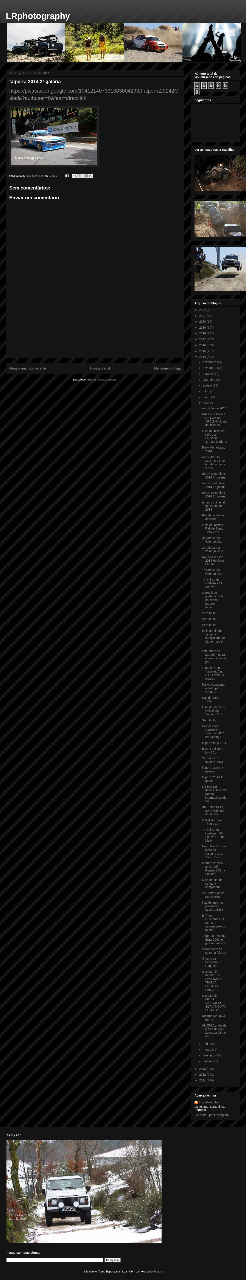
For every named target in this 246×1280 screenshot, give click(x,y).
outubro (208, 374)
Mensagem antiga (167, 368)
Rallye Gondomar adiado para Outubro (214, 688)
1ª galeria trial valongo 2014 (212, 571)
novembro (210, 368)
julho (206, 391)
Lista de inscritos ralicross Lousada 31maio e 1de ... (214, 436)
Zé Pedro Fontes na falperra (213, 894)
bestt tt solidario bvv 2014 (212, 750)
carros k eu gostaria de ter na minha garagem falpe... (213, 600)
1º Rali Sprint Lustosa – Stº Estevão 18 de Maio (213, 835)
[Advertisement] (95, 328)
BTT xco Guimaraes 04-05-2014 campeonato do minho (214, 923)
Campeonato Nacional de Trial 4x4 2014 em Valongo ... (213, 731)
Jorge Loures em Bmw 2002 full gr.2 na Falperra (214, 939)
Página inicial (100, 368)
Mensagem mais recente (27, 368)
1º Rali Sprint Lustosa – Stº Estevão (212, 583)
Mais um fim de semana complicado (212, 883)
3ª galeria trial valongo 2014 (212, 539)
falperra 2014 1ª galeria (212, 779)
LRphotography (38, 16)
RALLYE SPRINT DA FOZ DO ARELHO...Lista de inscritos (214, 419)
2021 (203, 315)
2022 (203, 310)
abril (206, 1043)
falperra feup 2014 (214, 743)
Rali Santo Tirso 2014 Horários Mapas (213, 560)
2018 (203, 333)
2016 (203, 345)
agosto (208, 385)
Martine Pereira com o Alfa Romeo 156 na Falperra (213, 868)
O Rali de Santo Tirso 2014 (212, 822)
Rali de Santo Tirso (211, 699)
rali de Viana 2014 (214, 408)
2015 (203, 351)
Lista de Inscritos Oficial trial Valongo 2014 (213, 710)
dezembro (210, 362)
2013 (203, 1068)
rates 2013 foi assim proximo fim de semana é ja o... (213, 462)
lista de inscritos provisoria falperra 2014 (213, 906)
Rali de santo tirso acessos (214, 517)
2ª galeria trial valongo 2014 (212, 549)
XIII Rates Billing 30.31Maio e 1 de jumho (213, 810)
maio (206, 403)
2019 (203, 327)
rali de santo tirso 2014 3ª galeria (214, 475)
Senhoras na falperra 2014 (212, 760)
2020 (203, 321)
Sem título (209, 613)
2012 (203, 1074)
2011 (203, 1080)
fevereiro (209, 1055)
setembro (209, 379)
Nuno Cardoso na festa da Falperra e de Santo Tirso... (214, 852)
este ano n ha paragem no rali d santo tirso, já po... (214, 656)
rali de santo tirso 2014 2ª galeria (214, 485)
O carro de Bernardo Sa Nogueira (212, 962)
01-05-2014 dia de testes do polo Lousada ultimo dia (214, 1031)
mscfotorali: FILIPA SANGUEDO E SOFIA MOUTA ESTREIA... (214, 1003)
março (207, 1049)
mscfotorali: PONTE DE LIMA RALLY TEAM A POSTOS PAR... (212, 980)
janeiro (208, 1061)
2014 (203, 357)
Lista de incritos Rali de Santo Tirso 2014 (212, 528)
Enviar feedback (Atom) (103, 379)
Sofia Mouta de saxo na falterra (214, 950)
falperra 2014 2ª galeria (212, 769)
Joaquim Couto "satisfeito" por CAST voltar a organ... (213, 673)
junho (207, 397)
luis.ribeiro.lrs (209, 1102)
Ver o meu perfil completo (212, 1115)
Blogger (158, 1271)
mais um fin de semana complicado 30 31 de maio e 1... (213, 638)
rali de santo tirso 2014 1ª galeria (214, 494)
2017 (203, 339)
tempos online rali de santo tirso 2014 (214, 506)
